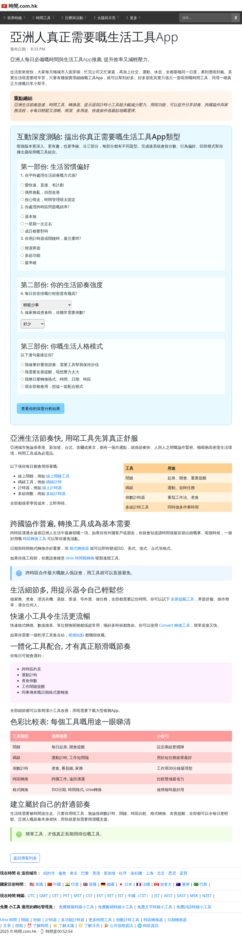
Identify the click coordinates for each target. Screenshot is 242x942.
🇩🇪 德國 (107, 884)
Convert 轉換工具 (174, 625)
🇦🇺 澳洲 (182, 884)
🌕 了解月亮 (89, 925)
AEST (168, 895)
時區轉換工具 (34, 538)
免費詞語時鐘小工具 (193, 906)
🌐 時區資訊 (148, 925)
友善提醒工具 (182, 599)
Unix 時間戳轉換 (80, 558)
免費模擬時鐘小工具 (76, 906)
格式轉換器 (79, 548)
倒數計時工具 (128, 919)
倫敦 (62, 873)
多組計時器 (56, 493)
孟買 (183, 873)
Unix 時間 (8, 919)
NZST (207, 895)
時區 (20, 895)
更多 (131, 17)
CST (89, 895)
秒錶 (37, 919)
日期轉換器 (177, 919)
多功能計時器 (72, 919)
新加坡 (110, 873)
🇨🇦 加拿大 (163, 884)
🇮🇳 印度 (72, 884)
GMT (43, 895)
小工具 (14, 906)
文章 (7, 925)
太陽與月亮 (105, 17)
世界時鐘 (13, 17)
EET (110, 895)
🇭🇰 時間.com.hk (19, 6)
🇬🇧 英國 (90, 884)
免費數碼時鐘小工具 (115, 906)
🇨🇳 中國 (54, 884)
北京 (161, 873)
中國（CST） (139, 895)
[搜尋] (205, 17)
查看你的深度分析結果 (40, 408)
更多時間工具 (101, 919)
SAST (181, 895)
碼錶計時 (54, 481)
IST (121, 895)
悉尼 (172, 873)
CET (55, 895)
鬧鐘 (25, 919)
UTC (31, 895)
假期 (19, 925)
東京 (74, 873)
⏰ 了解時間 (37, 925)
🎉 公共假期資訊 (118, 925)
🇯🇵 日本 (125, 884)
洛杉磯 (136, 873)
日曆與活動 (72, 17)
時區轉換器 (153, 919)
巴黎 (85, 873)
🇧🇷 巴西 (200, 884)
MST (77, 895)
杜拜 (123, 873)
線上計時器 (52, 487)
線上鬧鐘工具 (58, 476)
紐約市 (49, 873)
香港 (96, 873)
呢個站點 (76, 635)
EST (100, 895)
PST (66, 895)
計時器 (51, 919)
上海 (149, 873)
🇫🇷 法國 (143, 884)
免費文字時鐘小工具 (154, 906)
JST (157, 895)
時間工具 (42, 17)
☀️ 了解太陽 (63, 925)
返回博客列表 (25, 858)
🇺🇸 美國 (36, 884)
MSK (194, 895)
